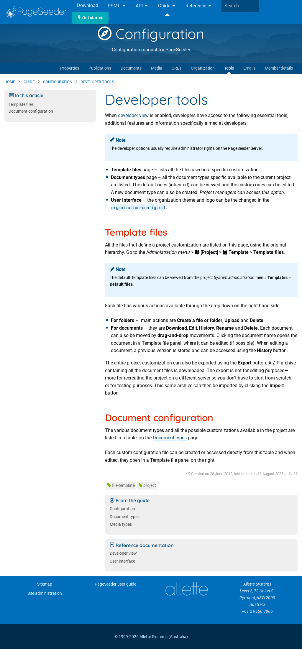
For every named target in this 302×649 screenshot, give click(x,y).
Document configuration (31, 111)
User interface (122, 561)
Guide (167, 6)
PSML (117, 6)
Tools (229, 68)
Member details (279, 68)
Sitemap (44, 584)
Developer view (123, 553)
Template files (21, 104)
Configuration (151, 33)
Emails (249, 68)
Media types (121, 524)
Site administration (44, 593)
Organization (203, 68)
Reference (199, 6)
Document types (170, 438)
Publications (99, 68)
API (142, 6)
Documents (131, 68)
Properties (69, 68)
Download (87, 5)
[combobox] (240, 6)
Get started (90, 17)
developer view (133, 115)
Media (156, 68)
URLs (176, 68)
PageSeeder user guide (115, 584)
